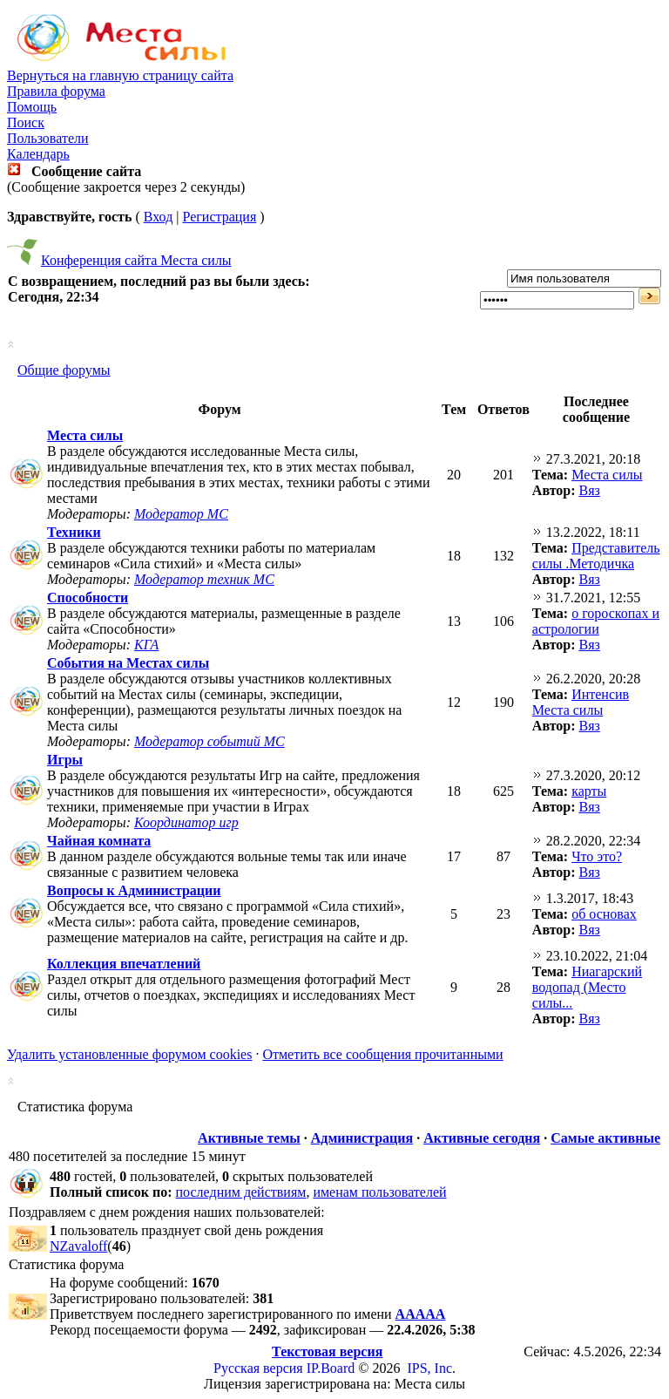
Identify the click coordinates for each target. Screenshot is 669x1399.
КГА (146, 644)
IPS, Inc (429, 1368)
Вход (158, 216)
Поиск (25, 122)
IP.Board (331, 1368)
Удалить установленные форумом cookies (129, 1054)
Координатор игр (186, 822)
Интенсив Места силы (580, 702)
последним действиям (241, 1192)
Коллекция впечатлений (123, 963)
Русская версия (258, 1368)
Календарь (38, 153)
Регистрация (219, 216)
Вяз (589, 490)
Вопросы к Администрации (134, 890)
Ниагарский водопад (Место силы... (587, 987)
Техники (74, 532)
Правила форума (56, 91)
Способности (87, 597)
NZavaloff (78, 1246)
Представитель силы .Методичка (596, 555)
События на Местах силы (128, 662)
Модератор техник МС (204, 579)
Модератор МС (181, 513)
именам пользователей (379, 1192)
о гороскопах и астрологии (595, 621)
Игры (65, 759)
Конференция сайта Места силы (136, 260)
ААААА (420, 1314)
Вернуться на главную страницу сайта (120, 75)
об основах (604, 914)
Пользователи (48, 138)
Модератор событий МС (209, 741)
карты (588, 791)
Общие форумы (64, 370)
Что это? (596, 856)
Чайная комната (99, 840)
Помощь (32, 106)
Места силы (85, 435)
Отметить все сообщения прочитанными (382, 1054)
